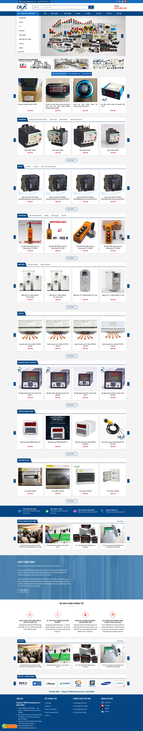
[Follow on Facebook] (116, 1)
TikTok (105, 708)
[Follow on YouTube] (125, 1)
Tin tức (109, 13)
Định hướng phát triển (52, 712)
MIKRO (21, 48)
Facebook (106, 702)
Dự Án (78, 13)
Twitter (105, 711)
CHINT (29, 22)
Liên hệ (118, 13)
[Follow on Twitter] (122, 1)
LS (29, 26)
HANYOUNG (29, 35)
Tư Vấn (88, 13)
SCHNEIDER (29, 18)
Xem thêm (121, 521)
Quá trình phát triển (51, 709)
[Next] (122, 36)
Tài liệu (99, 13)
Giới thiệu (55, 13)
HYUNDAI (29, 31)
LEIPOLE (29, 43)
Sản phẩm (67, 13)
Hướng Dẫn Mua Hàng (80, 709)
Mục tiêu (48, 706)
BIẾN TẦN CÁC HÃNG (29, 39)
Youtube (105, 705)
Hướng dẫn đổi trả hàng (80, 706)
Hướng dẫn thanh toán (80, 703)
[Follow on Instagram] (119, 1)
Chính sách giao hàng (80, 712)
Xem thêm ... (22, 51)
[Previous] (44, 36)
